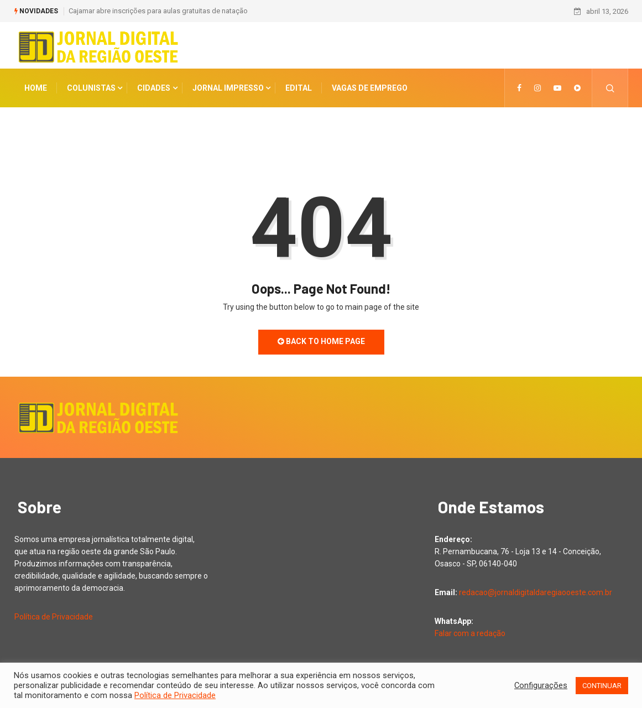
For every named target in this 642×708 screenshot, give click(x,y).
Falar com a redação (470, 633)
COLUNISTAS (91, 88)
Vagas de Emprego (370, 88)
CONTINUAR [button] (602, 685)
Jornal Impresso (228, 88)
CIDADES (153, 88)
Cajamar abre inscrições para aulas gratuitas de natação (158, 11)
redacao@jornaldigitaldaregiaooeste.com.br (535, 592)
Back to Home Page (321, 341)
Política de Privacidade (53, 616)
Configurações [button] (540, 685)
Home (35, 88)
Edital (298, 88)
